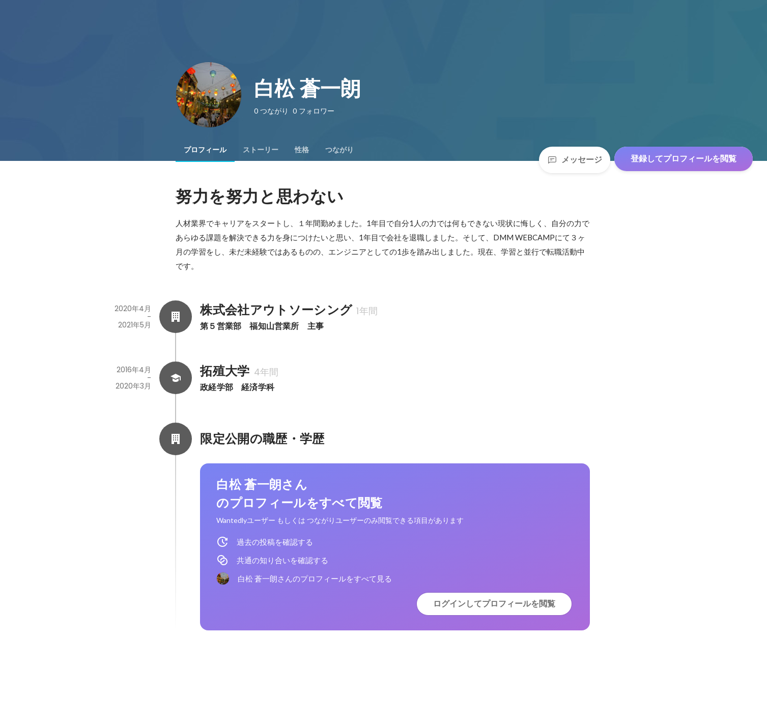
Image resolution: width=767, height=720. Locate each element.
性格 (302, 150)
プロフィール (205, 150)
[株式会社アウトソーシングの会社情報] (175, 316)
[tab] (205, 149)
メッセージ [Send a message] (574, 159)
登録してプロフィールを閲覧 (683, 158)
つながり (339, 150)
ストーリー (260, 150)
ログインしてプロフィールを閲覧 (494, 604)
